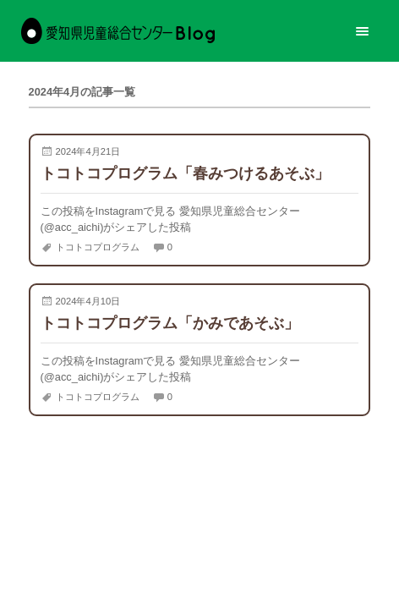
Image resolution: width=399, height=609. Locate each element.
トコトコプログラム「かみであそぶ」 (170, 323)
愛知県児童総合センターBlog (118, 31)
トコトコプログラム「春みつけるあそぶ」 (185, 173)
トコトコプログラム (97, 247)
